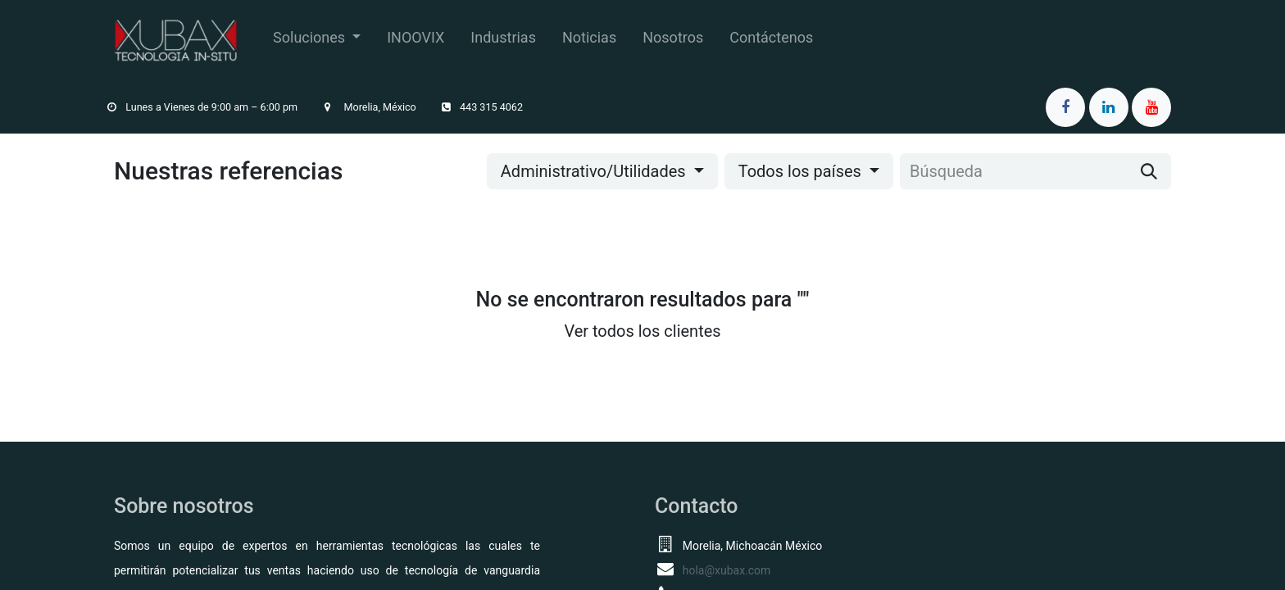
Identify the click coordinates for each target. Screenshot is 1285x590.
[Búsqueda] (1149, 171)
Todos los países (799, 171)
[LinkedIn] (1108, 107)
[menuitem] (317, 40)
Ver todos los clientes (642, 331)
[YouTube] (1151, 107)
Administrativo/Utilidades (593, 171)
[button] (602, 171)
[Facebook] (1065, 107)
